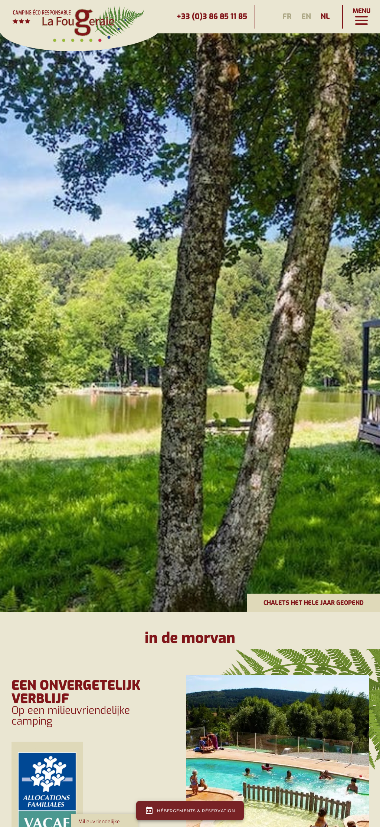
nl (325, 17)
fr (287, 17)
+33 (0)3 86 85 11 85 (212, 17)
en (306, 17)
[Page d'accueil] (81, 16)
